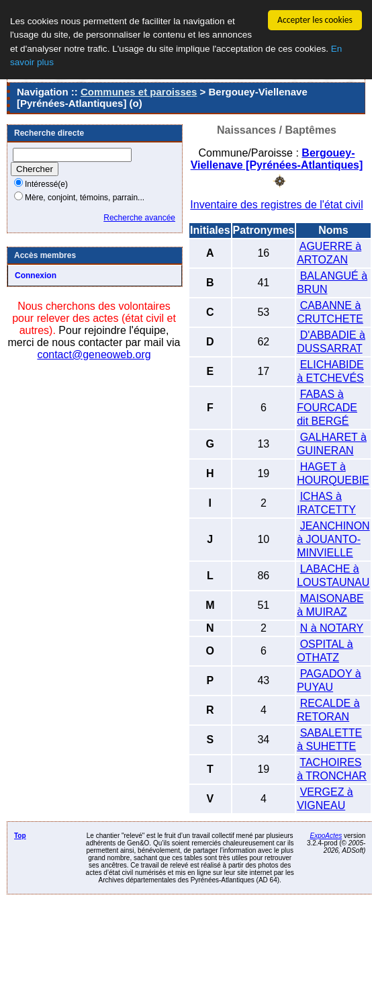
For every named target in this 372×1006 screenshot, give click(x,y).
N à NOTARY (332, 627)
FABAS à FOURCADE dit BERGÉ (327, 407)
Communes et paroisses (139, 91)
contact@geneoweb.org (93, 354)
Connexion (35, 275)
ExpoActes (326, 835)
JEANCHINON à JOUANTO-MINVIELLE (333, 538)
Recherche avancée (139, 217)
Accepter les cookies (315, 20)
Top (20, 835)
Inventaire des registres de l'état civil (276, 204)
